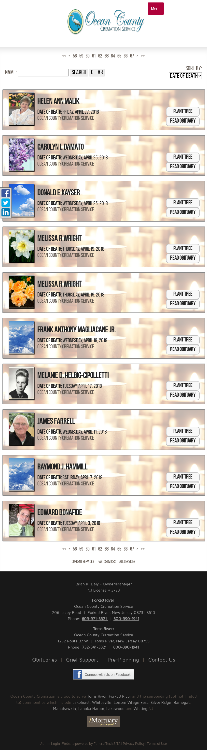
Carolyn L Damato (60, 148)
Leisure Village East (131, 702)
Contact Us (161, 660)
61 (94, 56)
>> (143, 56)
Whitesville (101, 702)
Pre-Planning (123, 660)
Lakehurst (81, 702)
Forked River (120, 696)
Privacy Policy (134, 743)
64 (113, 56)
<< (64, 56)
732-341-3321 (94, 647)
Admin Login (50, 743)
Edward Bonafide (59, 513)
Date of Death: (49, 112)
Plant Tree (182, 111)
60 (88, 56)
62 (100, 56)
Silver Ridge (161, 702)
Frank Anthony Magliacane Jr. (76, 330)
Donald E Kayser (58, 193)
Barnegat (182, 702)
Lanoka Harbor (91, 709)
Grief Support (82, 660)
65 (119, 56)
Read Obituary (182, 121)
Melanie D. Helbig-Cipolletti (73, 376)
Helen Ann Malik (58, 102)
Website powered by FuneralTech (87, 743)
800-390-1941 (126, 619)
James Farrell (56, 422)
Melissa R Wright (59, 239)
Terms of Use (157, 743)
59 (81, 56)
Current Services (83, 562)
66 (126, 56)
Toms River (96, 696)
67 (132, 56)
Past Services (107, 562)
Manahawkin (64, 709)
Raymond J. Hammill (62, 467)
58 (75, 56)
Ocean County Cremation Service (65, 118)
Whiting (140, 709)
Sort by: (194, 69)
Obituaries (44, 660)
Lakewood (115, 709)
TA (118, 743)
